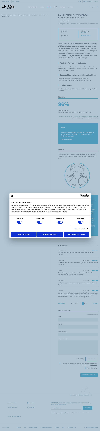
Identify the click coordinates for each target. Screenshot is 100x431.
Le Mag (80, 1)
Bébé (55, 7)
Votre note (80, 359)
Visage (49, 7)
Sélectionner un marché (91, 427)
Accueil (3, 15)
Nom (59, 316)
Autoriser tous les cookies (76, 234)
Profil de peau (15, 1)
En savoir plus (93, 365)
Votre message (62, 339)
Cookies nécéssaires (23, 234)
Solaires (62, 7)
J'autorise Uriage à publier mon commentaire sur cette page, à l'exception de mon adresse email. (78, 364)
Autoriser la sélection (50, 234)
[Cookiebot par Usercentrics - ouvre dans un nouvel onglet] (81, 195)
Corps (42, 7)
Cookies (57, 427)
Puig (63, 427)
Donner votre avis (85, 35)
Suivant (95, 303)
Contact (96, 1)
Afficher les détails (80, 229)
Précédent (61, 303)
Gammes (70, 7)
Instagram (30, 407)
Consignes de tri (72, 427)
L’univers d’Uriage (6, 1)
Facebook (30, 403)
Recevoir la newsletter (91, 368)
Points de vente (88, 1)
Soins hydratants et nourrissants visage (19, 15)
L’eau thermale (32, 7)
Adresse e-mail (62, 331)
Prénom (60, 324)
